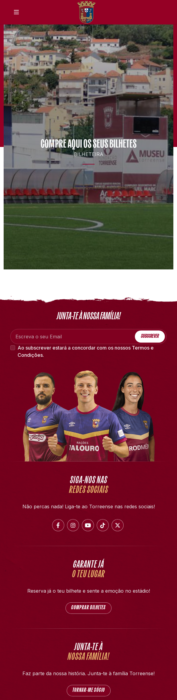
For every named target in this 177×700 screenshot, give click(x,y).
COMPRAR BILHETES (88, 608)
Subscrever (150, 336)
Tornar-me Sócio (88, 690)
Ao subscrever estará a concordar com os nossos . (86, 351)
